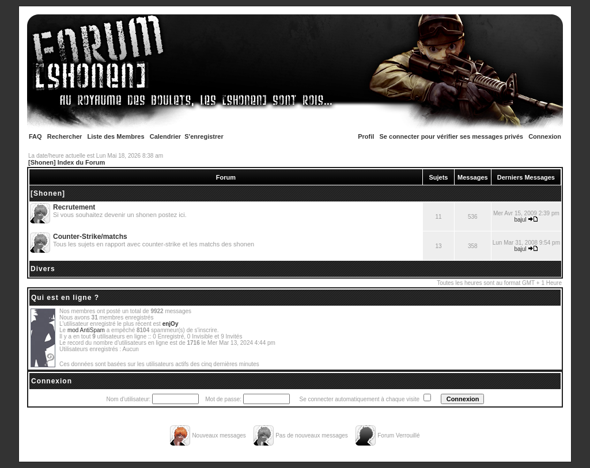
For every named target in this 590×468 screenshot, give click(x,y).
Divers (43, 269)
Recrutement (74, 207)
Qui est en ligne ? (65, 298)
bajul (520, 219)
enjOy (170, 324)
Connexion (544, 136)
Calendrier (165, 136)
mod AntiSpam (86, 330)
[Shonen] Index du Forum (66, 162)
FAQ (35, 136)
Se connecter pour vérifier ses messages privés (451, 136)
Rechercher (64, 136)
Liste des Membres (116, 136)
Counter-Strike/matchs (90, 237)
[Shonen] (48, 193)
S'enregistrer (203, 136)
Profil (366, 136)
